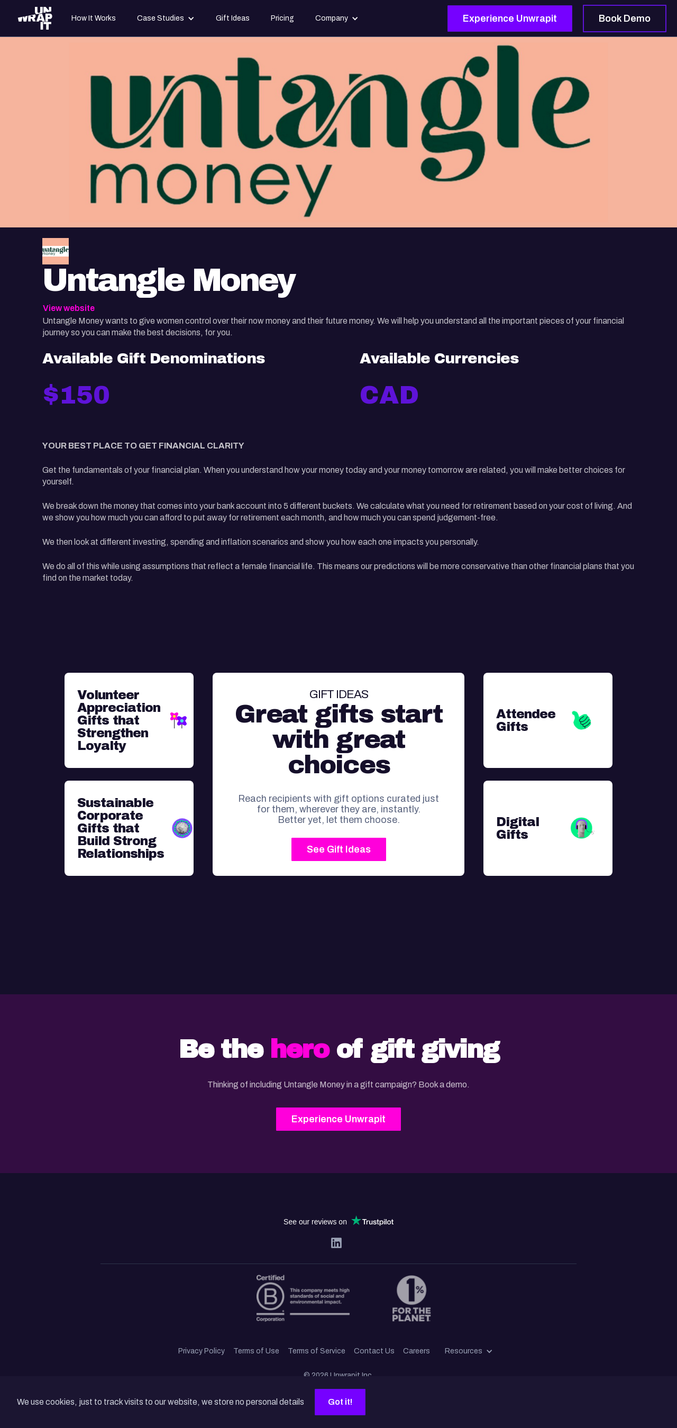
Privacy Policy (201, 1351)
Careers (416, 1351)
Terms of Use (256, 1351)
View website (69, 308)
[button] (469, 1351)
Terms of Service (316, 1351)
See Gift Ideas (339, 849)
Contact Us (374, 1351)
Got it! (340, 1401)
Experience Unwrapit (510, 18)
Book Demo (625, 18)
